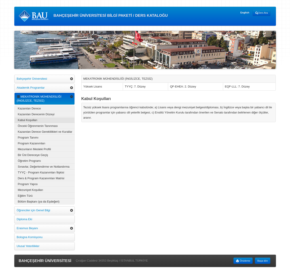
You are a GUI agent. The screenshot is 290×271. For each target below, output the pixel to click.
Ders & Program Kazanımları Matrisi (41, 178)
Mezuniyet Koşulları (30, 190)
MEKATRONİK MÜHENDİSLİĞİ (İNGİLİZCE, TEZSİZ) (39, 98)
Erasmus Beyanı (27, 228)
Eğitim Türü (25, 195)
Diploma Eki (24, 219)
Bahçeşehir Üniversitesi (32, 78)
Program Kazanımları (31, 143)
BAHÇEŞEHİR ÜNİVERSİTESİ (45, 261)
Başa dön (262, 260)
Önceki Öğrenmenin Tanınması (38, 126)
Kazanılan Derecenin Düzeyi (36, 114)
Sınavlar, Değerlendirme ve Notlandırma (44, 166)
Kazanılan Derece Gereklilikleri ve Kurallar (45, 131)
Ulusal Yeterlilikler (28, 246)
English (244, 12)
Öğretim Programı (29, 160)
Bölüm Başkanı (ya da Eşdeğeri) (38, 201)
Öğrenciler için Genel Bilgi (33, 210)
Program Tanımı (28, 137)
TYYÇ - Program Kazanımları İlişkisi (41, 172)
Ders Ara (261, 13)
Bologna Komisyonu (30, 237)
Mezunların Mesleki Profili (34, 149)
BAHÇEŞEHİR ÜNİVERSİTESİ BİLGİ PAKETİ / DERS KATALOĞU (93, 15)
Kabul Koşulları (27, 120)
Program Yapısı (28, 184)
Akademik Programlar (31, 87)
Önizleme (243, 260)
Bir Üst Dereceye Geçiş (33, 155)
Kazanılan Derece (29, 108)
